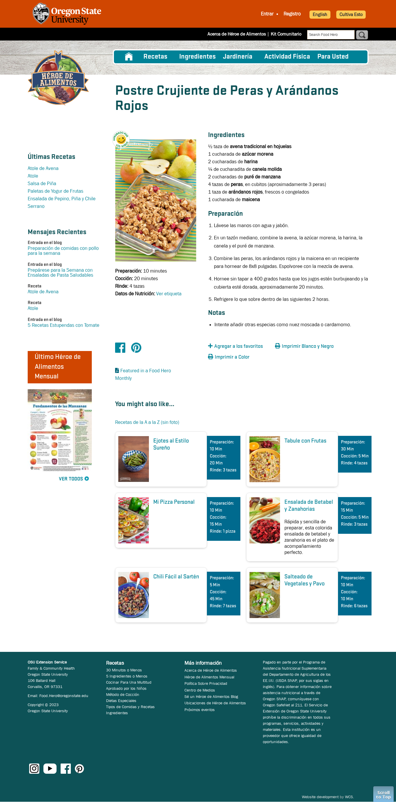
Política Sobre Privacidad (205, 683)
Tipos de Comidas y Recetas (130, 706)
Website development (320, 796)
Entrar (267, 14)
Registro (292, 14)
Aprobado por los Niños (126, 688)
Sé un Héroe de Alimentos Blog (211, 696)
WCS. (349, 796)
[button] (124, 134)
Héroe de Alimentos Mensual (209, 677)
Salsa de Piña (42, 183)
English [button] (320, 14)
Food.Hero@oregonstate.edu (63, 695)
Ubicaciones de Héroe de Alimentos (215, 703)
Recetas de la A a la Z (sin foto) (147, 422)
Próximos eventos (199, 709)
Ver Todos (71, 479)
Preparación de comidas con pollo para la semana (63, 250)
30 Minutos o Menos (124, 670)
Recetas (155, 56)
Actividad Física (287, 56)
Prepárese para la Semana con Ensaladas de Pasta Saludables (60, 272)
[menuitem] (129, 57)
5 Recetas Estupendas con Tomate (63, 325)
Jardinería (237, 56)
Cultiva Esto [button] (350, 14)
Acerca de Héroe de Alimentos (236, 34)
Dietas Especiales (121, 700)
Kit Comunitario (286, 34)
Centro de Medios (199, 690)
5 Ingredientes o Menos (126, 676)
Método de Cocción (122, 694)
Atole (33, 176)
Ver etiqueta (169, 294)
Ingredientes (197, 56)
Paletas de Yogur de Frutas (55, 191)
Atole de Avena (43, 168)
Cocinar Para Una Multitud (129, 682)
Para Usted (333, 56)
